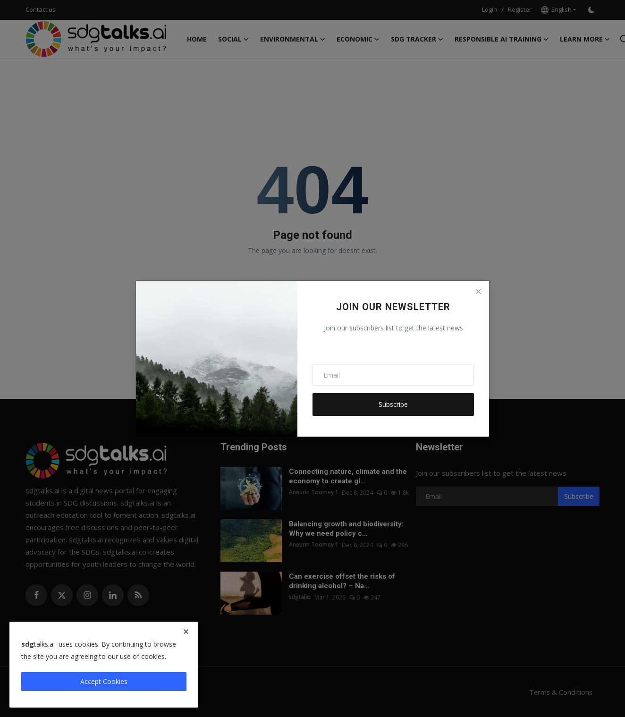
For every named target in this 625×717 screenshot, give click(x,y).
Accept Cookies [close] (103, 681)
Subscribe (393, 404)
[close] (186, 631)
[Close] (478, 291)
